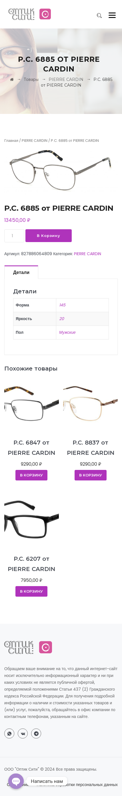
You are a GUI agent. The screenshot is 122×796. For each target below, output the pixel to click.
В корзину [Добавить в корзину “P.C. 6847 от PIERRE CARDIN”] (31, 475)
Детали (21, 272)
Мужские (67, 332)
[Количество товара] (14, 235)
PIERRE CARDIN (34, 140)
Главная (11, 140)
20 (61, 319)
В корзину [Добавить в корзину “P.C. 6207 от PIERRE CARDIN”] (31, 591)
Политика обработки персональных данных (77, 784)
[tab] (21, 272)
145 (62, 305)
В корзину (48, 235)
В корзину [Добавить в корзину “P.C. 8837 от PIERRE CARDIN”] (90, 475)
